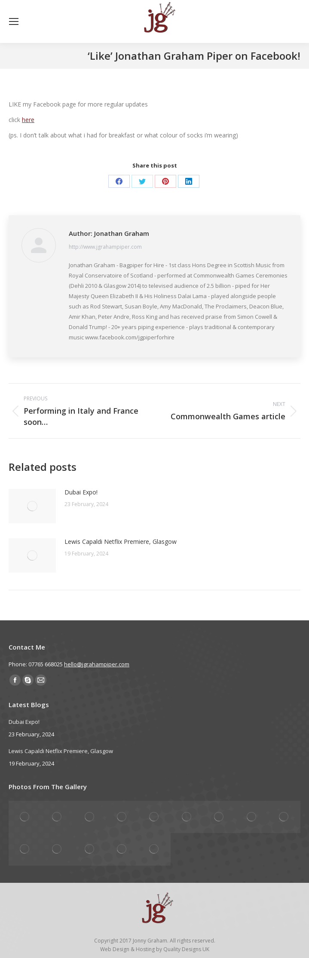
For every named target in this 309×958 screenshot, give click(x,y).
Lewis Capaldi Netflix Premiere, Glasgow (120, 541)
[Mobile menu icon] (14, 21)
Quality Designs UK (186, 949)
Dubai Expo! (81, 492)
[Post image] (32, 506)
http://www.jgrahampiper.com (105, 246)
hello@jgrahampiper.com (96, 664)
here (28, 120)
